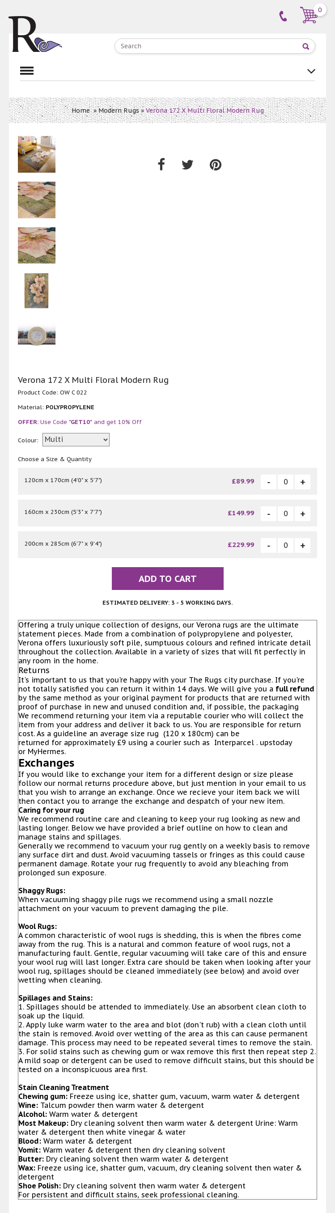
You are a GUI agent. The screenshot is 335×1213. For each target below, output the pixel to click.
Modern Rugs (118, 110)
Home (81, 110)
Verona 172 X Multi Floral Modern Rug (205, 110)
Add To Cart (168, 579)
